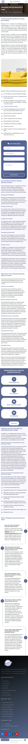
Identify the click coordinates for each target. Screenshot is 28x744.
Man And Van (5, 688)
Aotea (10, 12)
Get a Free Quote (5, 739)
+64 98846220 (7, 724)
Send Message (14, 174)
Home (2, 12)
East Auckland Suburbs (7, 711)
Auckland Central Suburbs (8, 704)
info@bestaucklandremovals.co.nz (13, 533)
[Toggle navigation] (26, 1)
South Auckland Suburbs (7, 714)
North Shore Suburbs (7, 707)
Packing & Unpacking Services (9, 690)
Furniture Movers (6, 683)
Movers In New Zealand (7, 702)
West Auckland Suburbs (7, 709)
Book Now (14, 423)
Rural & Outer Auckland (7, 716)
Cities (6, 12)
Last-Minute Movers (6, 695)
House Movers (5, 681)
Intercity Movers (5, 692)
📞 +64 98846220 (15, 1)
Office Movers (5, 685)
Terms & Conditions (14, 742)
